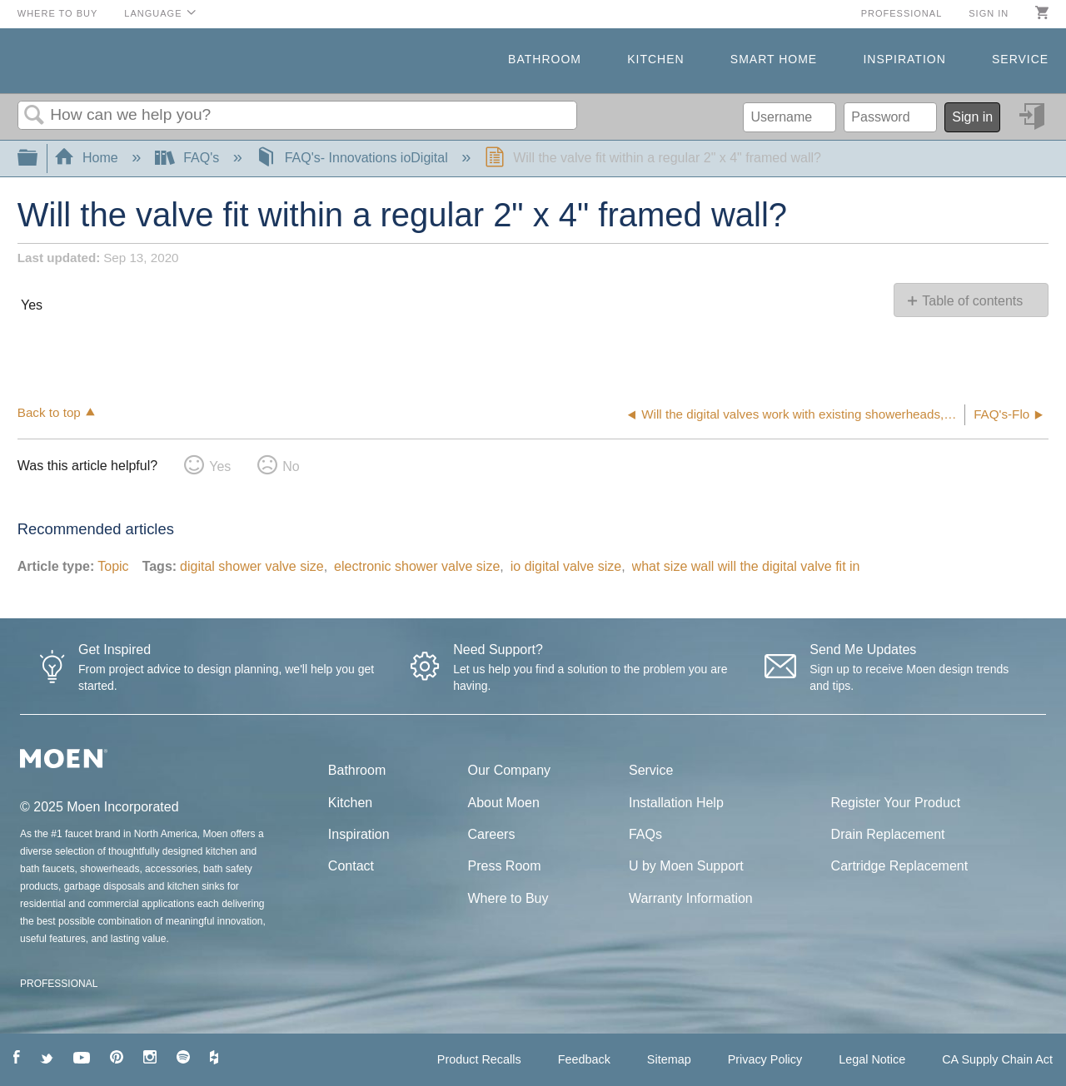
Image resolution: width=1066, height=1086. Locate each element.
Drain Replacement (888, 834)
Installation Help (676, 803)
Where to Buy (57, 13)
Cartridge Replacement (900, 866)
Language (153, 13)
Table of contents (972, 301)
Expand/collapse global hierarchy (38, 158)
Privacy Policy (765, 1059)
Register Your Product (896, 803)
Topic (112, 566)
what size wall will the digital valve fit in (746, 566)
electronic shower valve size (417, 566)
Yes (220, 466)
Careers (492, 834)
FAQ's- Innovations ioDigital (353, 158)
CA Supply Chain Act (997, 1059)
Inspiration (904, 59)
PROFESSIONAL (58, 983)
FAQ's (189, 158)
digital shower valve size (252, 566)
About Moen (504, 803)
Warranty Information (691, 898)
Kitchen (655, 59)
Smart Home (773, 59)
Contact (351, 866)
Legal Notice (872, 1059)
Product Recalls (479, 1059)
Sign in (989, 13)
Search (34, 116)
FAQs (645, 834)
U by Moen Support (686, 866)
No (290, 466)
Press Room (504, 866)
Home (88, 158)
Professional (902, 13)
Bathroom (544, 59)
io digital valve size (566, 566)
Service (1020, 59)
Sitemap (669, 1059)
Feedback (584, 1059)
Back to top (49, 412)
